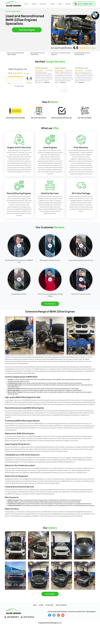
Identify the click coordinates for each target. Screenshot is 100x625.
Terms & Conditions (61, 605)
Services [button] (43, 4)
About (53, 4)
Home (26, 4)
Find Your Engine (27, 29)
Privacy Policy (50, 605)
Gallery (34, 4)
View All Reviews (50, 304)
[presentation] (62, 89)
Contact (68, 4)
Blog (60, 4)
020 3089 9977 (84, 3)
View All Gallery (50, 594)
